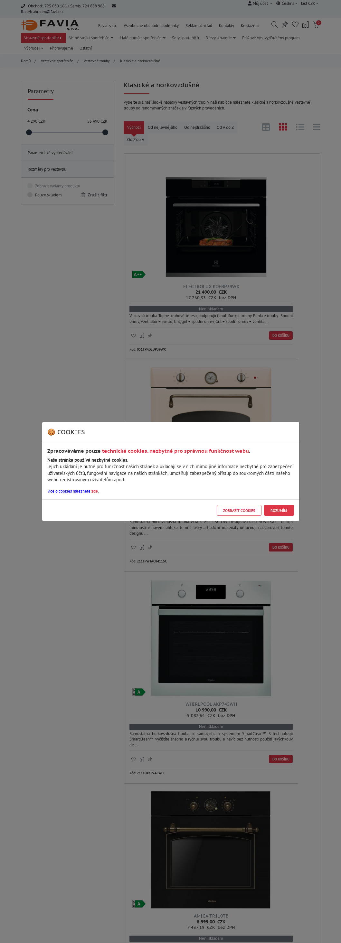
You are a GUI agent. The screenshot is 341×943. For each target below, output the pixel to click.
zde (94, 491)
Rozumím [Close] (278, 510)
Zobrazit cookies (239, 510)
